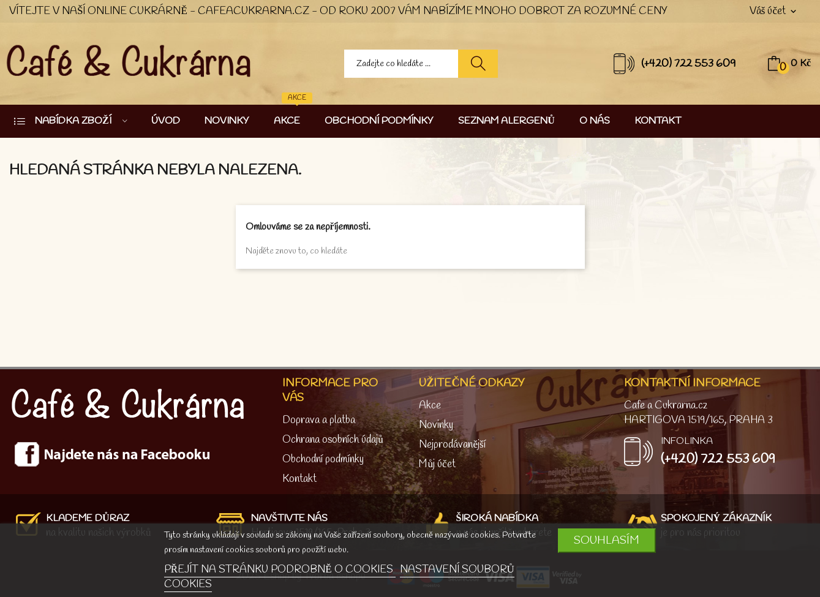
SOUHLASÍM (606, 540)
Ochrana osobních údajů (332, 440)
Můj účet (437, 464)
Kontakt (299, 479)
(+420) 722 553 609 (688, 63)
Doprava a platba (318, 420)
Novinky (436, 425)
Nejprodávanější (452, 445)
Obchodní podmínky (323, 459)
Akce (430, 406)
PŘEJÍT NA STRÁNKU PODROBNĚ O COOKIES (280, 570)
